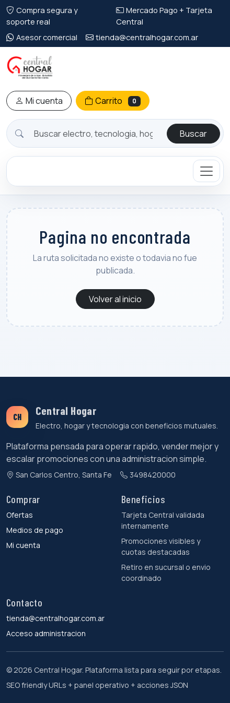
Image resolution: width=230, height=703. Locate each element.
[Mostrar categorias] (206, 171)
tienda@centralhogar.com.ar (142, 37)
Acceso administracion (46, 633)
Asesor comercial (41, 37)
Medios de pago (34, 530)
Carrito (113, 100)
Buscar (193, 133)
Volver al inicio (115, 299)
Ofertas (19, 515)
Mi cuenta (39, 100)
